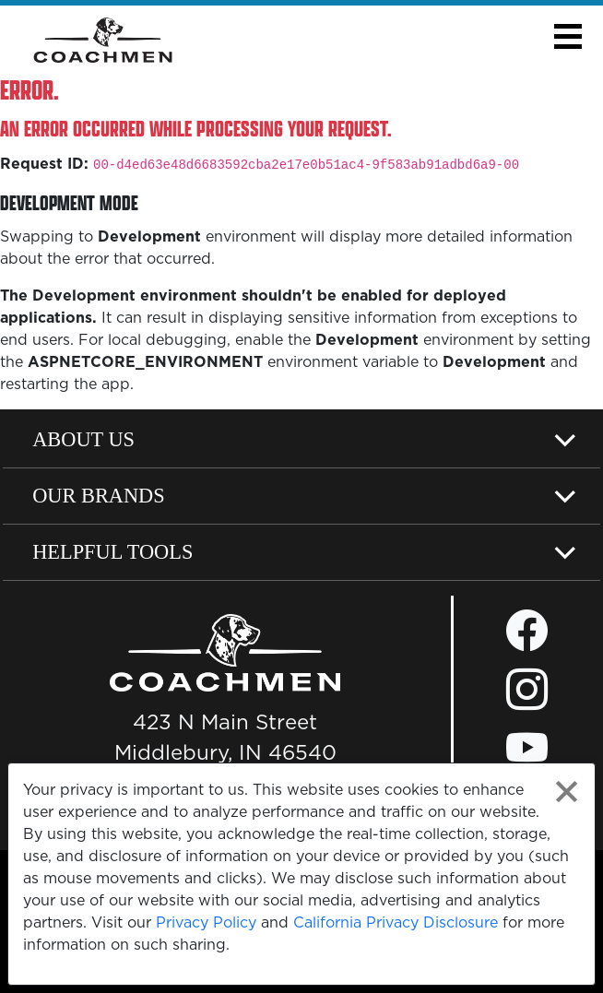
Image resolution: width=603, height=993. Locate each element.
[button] (567, 36)
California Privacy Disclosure (395, 922)
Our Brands (98, 495)
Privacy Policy (206, 922)
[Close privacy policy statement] (566, 791)
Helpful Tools (112, 551)
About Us (83, 439)
